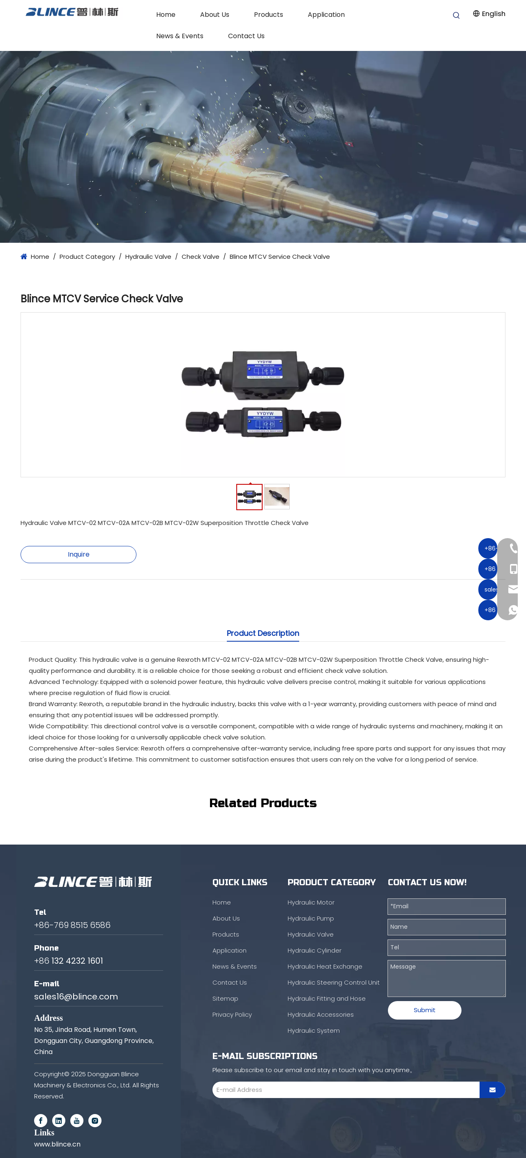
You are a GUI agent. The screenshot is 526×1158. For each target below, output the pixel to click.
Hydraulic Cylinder (314, 950)
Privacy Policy (232, 1014)
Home (221, 902)
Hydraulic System (314, 1030)
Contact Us (229, 982)
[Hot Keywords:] (456, 15)
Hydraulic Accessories (321, 1014)
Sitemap (225, 998)
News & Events (234, 966)
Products (225, 934)
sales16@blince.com (76, 996)
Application (229, 950)
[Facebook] (40, 1120)
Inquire (79, 554)
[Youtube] (76, 1120)
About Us (226, 918)
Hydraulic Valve (311, 934)
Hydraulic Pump (311, 918)
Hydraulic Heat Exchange (325, 966)
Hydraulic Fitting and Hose (327, 998)
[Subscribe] (492, 1090)
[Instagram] (95, 1120)
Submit (425, 1010)
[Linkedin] (58, 1120)
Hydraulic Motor (311, 902)
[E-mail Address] (343, 1090)
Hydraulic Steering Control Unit (334, 982)
